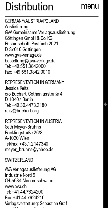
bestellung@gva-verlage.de (30, 61)
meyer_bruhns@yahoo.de (29, 150)
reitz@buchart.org (22, 111)
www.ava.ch (16, 187)
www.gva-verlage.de (23, 55)
